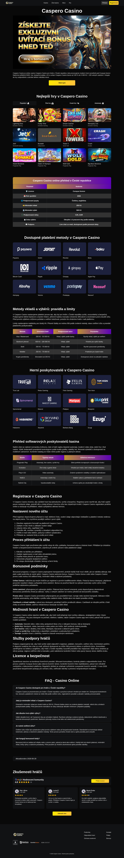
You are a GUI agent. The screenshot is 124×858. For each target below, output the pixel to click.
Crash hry (74, 103)
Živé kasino (55, 3)
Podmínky (87, 832)
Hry (70, 3)
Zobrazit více (62, 813)
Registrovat (114, 3)
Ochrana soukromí (90, 838)
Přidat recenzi (100, 781)
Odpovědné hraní (89, 835)
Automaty (99, 103)
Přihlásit (104, 3)
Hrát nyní (62, 83)
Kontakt (108, 832)
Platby (108, 835)
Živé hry (49, 103)
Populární (24, 103)
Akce (63, 3)
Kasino (46, 3)
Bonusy (108, 838)
